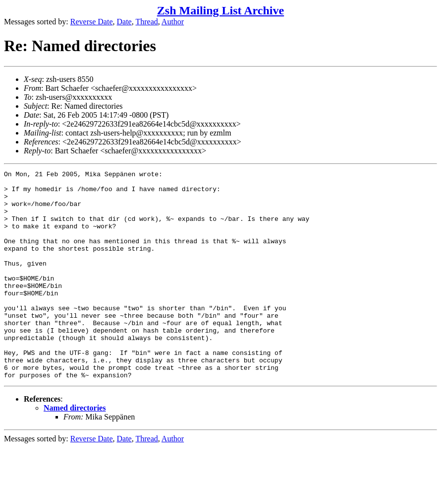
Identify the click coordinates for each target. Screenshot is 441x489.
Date (124, 21)
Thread (146, 21)
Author (173, 21)
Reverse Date (91, 21)
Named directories (75, 449)
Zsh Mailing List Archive (220, 10)
